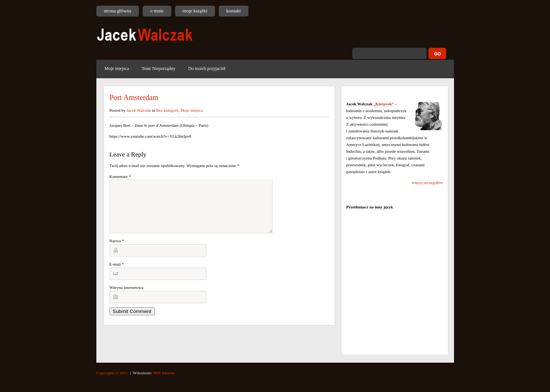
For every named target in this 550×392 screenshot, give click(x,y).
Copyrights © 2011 (112, 373)
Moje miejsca (117, 68)
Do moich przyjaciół (206, 68)
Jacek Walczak (138, 110)
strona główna (117, 11)
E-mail (117, 273)
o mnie (157, 11)
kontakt (233, 11)
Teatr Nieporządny (158, 68)
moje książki (195, 11)
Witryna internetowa (126, 296)
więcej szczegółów (427, 182)
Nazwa (117, 250)
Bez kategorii (167, 110)
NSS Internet (164, 373)
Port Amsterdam (134, 97)
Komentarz (120, 176)
